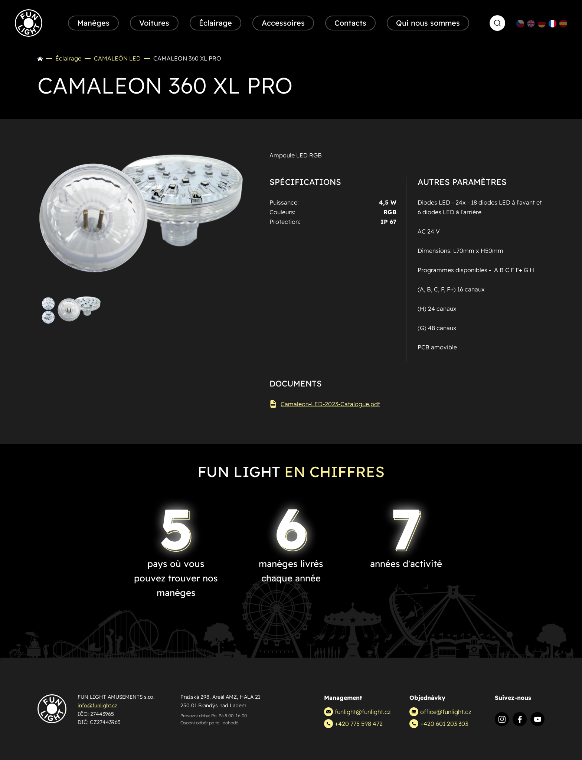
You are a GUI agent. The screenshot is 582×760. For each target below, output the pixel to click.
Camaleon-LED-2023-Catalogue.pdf (324, 404)
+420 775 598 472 (353, 723)
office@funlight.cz (440, 711)
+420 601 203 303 (438, 723)
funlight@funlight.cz (357, 711)
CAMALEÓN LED (117, 58)
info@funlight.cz (97, 705)
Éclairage (68, 58)
